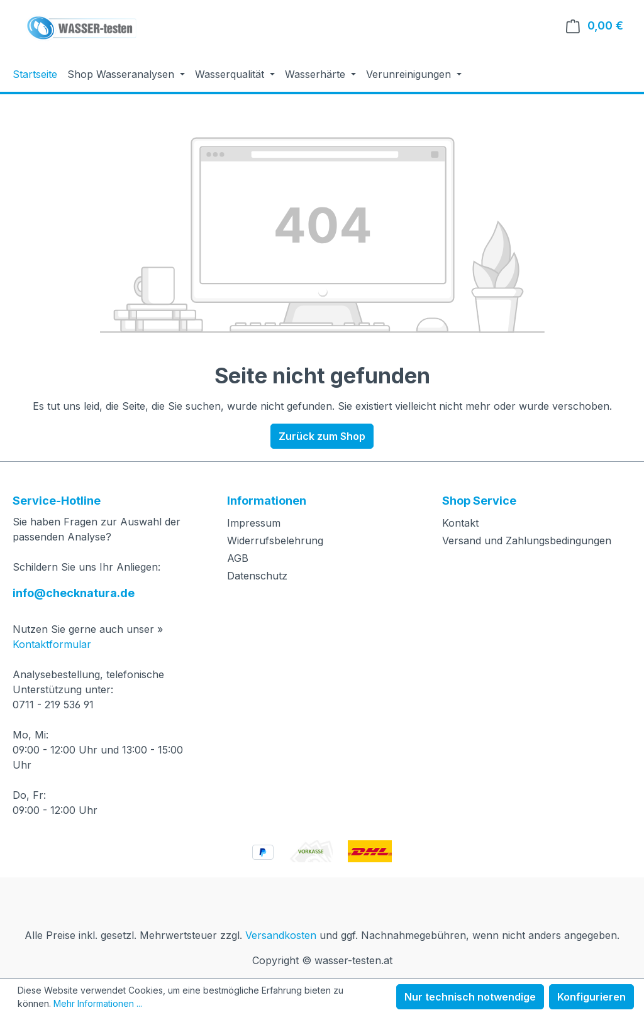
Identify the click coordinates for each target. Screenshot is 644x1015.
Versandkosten (280, 935)
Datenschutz (257, 575)
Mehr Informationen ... (97, 1003)
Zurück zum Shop (322, 436)
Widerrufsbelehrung (275, 540)
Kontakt (460, 523)
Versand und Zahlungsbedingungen (526, 540)
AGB (237, 558)
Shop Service (479, 500)
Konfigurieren (591, 996)
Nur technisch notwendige (470, 996)
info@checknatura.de (74, 593)
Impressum (253, 523)
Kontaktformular (52, 644)
